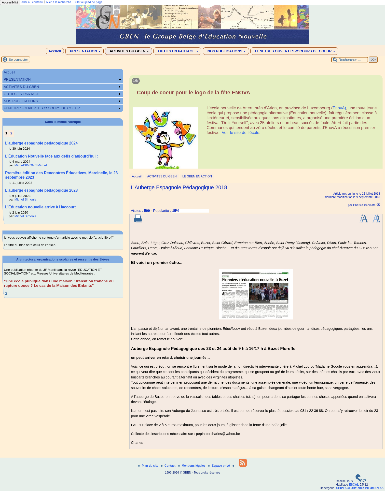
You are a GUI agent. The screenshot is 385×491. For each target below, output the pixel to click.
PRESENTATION (84, 51)
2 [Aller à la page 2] (11, 133)
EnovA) (339, 108)
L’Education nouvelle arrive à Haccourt (40, 207)
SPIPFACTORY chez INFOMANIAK (360, 488)
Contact (168, 465)
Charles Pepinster (364, 205)
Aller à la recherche (58, 2)
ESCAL (354, 484)
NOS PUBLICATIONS (226, 51)
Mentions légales (192, 465)
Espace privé (219, 465)
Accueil (54, 51)
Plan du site (148, 465)
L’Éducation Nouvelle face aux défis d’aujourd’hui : (51, 156)
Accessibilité (10, 2)
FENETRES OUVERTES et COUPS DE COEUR (294, 51)
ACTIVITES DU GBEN (128, 51)
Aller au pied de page (88, 2)
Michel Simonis (25, 199)
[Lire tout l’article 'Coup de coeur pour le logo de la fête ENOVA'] (256, 124)
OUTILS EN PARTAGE (177, 51)
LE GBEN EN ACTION (197, 176)
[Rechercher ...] (349, 59)
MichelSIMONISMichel (30, 165)
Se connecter (18, 59)
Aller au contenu (32, 2)
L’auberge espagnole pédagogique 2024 (41, 143)
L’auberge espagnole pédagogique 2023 (41, 190)
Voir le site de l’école (240, 132)
